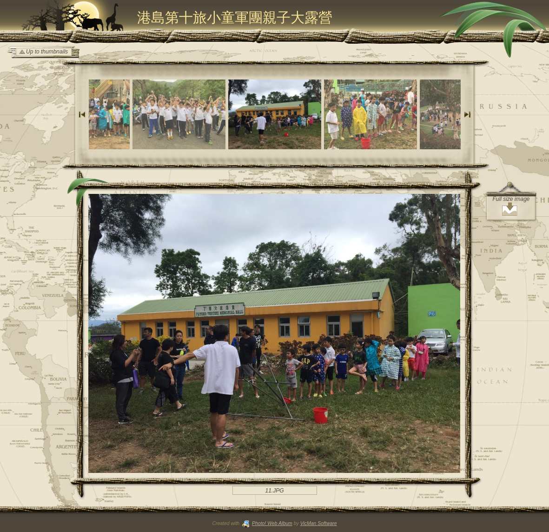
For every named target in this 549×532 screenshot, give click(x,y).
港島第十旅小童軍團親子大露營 (234, 17)
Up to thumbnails (47, 51)
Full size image (510, 199)
